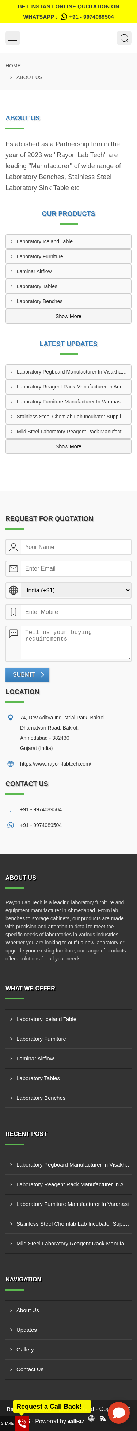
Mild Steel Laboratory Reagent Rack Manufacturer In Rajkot (74, 431)
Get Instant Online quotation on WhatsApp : (68, 12)
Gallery (25, 1349)
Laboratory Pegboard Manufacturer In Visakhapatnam (74, 372)
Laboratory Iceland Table (45, 241)
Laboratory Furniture (40, 256)
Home (13, 66)
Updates (26, 1330)
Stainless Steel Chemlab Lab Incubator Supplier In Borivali (74, 416)
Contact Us (29, 1369)
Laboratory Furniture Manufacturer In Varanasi (69, 402)
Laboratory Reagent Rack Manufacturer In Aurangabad (74, 387)
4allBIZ (76, 1421)
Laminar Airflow (34, 271)
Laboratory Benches (39, 301)
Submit (24, 675)
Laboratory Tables (37, 286)
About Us (27, 1310)
